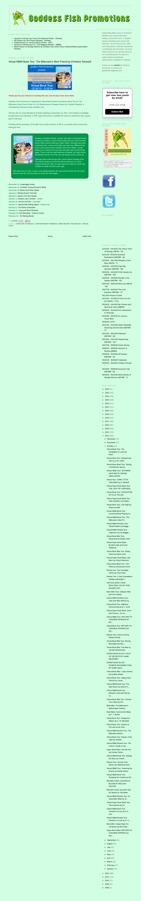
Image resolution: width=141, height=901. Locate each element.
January (110, 869)
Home (50, 236)
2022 (107, 403)
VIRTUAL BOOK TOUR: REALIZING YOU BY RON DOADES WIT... (118, 585)
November (111, 442)
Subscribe (117, 111)
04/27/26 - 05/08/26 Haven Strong (115, 345)
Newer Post (13, 236)
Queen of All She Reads (26, 196)
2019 (107, 414)
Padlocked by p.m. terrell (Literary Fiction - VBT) (33, 43)
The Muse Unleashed (26, 207)
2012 (107, 873)
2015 (107, 429)
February (111, 865)
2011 (107, 877)
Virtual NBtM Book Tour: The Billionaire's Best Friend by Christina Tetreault (50, 61)
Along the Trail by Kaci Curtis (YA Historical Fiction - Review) (38, 38)
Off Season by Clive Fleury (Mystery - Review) (32, 40)
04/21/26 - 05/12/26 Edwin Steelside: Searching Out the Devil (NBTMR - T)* (117, 327)
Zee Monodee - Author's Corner (31, 213)
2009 (107, 884)
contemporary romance (46, 224)
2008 (107, 888)
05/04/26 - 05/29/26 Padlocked (114, 360)
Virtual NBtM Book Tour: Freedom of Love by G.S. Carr (118, 811)
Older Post (87, 236)
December (111, 439)
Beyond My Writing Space (28, 204)
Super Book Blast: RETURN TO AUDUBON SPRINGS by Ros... (119, 833)
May (109, 854)
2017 (107, 421)
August (110, 844)
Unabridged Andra (27, 184)
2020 (107, 411)
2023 (107, 400)
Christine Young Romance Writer (33, 187)
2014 (107, 432)
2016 (107, 425)
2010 (107, 880)
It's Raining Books (27, 216)
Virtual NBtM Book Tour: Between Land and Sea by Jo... (118, 693)
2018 (107, 418)
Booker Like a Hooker (27, 199)
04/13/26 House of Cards (112, 295)
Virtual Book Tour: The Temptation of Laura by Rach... (117, 452)
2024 (107, 396)
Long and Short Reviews (28, 210)
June (109, 851)
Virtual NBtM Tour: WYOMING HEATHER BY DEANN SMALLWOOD (119, 473)
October (110, 446)
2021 (107, 407)
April (109, 858)
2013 (107, 436)
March (110, 862)
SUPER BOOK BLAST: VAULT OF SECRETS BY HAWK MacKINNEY (119, 656)
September (111, 840)
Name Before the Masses (69, 224)
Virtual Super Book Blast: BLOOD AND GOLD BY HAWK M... (117, 545)
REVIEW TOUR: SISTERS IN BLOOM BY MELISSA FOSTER (118, 783)
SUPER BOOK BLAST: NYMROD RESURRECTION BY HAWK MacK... (119, 665)
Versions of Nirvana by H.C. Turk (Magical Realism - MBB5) (37, 45)
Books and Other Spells (29, 190)
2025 (107, 393)
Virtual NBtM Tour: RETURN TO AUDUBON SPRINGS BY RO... (119, 619)
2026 (107, 389)
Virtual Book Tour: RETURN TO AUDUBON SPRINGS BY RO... (119, 628)
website (117, 65)
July (109, 847)
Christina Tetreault (25, 224)
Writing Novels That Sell (26, 193)
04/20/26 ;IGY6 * (108, 322)
